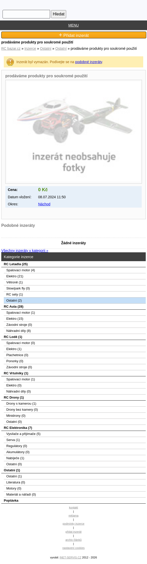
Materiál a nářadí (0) (21, 494)
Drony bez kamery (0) (22, 409)
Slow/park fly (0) (18, 288)
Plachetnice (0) (17, 355)
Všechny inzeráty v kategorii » (24, 251)
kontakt (73, 507)
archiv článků (73, 539)
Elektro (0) (13, 385)
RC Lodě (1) (13, 337)
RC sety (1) (14, 294)
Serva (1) (13, 440)
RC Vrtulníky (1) (16, 373)
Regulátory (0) (16, 446)
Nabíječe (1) (15, 458)
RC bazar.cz (10, 48)
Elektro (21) (14, 276)
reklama (73, 515)
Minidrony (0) (16, 416)
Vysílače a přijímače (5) (23, 434)
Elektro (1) (13, 349)
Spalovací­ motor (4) (20, 270)
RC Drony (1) (14, 397)
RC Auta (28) (13, 306)
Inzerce (30, 48)
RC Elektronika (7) (18, 428)
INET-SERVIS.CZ (70, 557)
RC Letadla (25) (16, 264)
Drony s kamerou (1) (21, 403)
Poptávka (11, 500)
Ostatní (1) (12, 470)
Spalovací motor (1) (20, 312)
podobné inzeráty (88, 62)
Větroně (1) (14, 282)
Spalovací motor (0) (20, 343)
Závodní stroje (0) (19, 325)
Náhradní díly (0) (18, 391)
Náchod (44, 204)
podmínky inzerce (73, 523)
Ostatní (45, 48)
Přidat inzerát (74, 35)
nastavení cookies (73, 547)
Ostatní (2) (14, 300)
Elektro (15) (14, 319)
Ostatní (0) (14, 422)
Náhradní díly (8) (18, 331)
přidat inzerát (73, 531)
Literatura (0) (15, 482)
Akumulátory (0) (18, 452)
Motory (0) (13, 488)
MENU (73, 25)
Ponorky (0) (14, 361)
